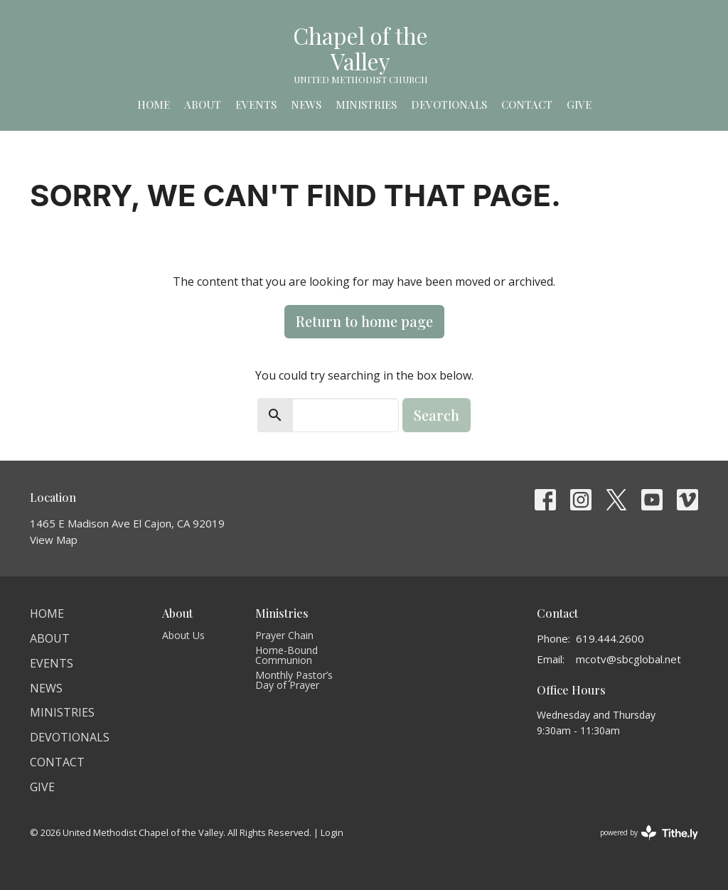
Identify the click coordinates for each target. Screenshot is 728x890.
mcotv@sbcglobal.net (628, 659)
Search (436, 414)
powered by (649, 833)
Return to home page (364, 321)
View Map (53, 539)
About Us (183, 635)
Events (256, 104)
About (202, 104)
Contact (526, 104)
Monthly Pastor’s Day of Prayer (294, 680)
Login (332, 832)
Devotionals (449, 104)
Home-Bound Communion (286, 655)
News (306, 104)
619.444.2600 (610, 638)
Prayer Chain (284, 635)
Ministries (366, 104)
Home (153, 104)
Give (579, 104)
